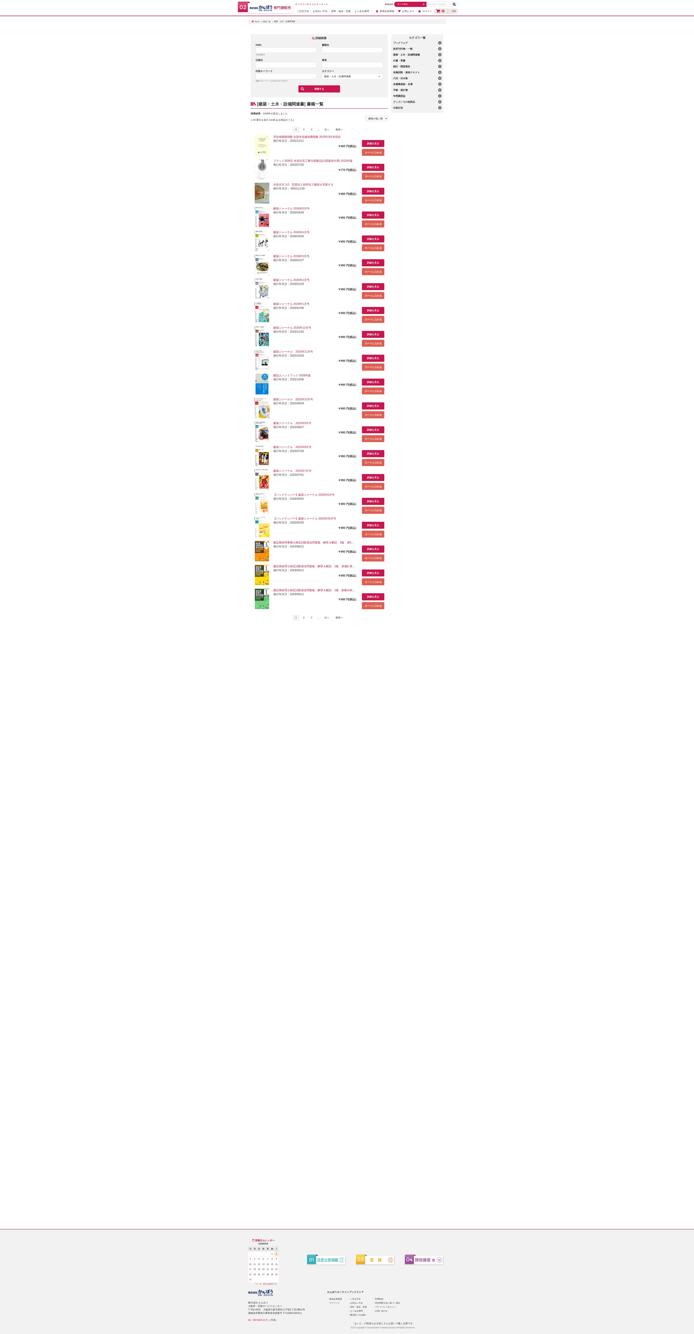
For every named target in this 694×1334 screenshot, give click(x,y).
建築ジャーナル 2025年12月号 (292, 327)
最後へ (339, 129)
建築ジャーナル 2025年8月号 (292, 447)
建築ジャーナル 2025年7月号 (292, 470)
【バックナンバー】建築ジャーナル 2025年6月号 (304, 494)
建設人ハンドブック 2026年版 (292, 375)
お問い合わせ (381, 1311)
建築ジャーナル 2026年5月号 (291, 208)
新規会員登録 (384, 11)
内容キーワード (264, 71)
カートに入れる (373, 152)
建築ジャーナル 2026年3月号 (291, 256)
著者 (324, 60)
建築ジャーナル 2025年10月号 (293, 399)
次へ (326, 129)
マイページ (334, 1303)
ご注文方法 (303, 11)
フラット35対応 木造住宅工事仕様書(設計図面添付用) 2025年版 (313, 160)
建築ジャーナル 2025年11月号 (293, 351)
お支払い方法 (320, 11)
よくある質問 (361, 11)
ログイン (425, 11)
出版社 (259, 60)
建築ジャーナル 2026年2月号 (291, 279)
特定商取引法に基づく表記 (387, 1303)
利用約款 (379, 1299)
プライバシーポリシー (385, 1307)
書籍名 (325, 45)
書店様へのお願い (358, 1315)
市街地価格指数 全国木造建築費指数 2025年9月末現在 (307, 136)
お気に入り (406, 11)
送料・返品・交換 (341, 11)
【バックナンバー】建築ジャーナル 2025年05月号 (304, 518)
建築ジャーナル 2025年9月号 (292, 423)
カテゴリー (328, 71)
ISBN (258, 45)
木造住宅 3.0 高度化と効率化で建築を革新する (303, 184)
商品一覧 (267, 21)
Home (257, 21)
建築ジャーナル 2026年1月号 (291, 303)
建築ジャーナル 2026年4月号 (291, 232)
